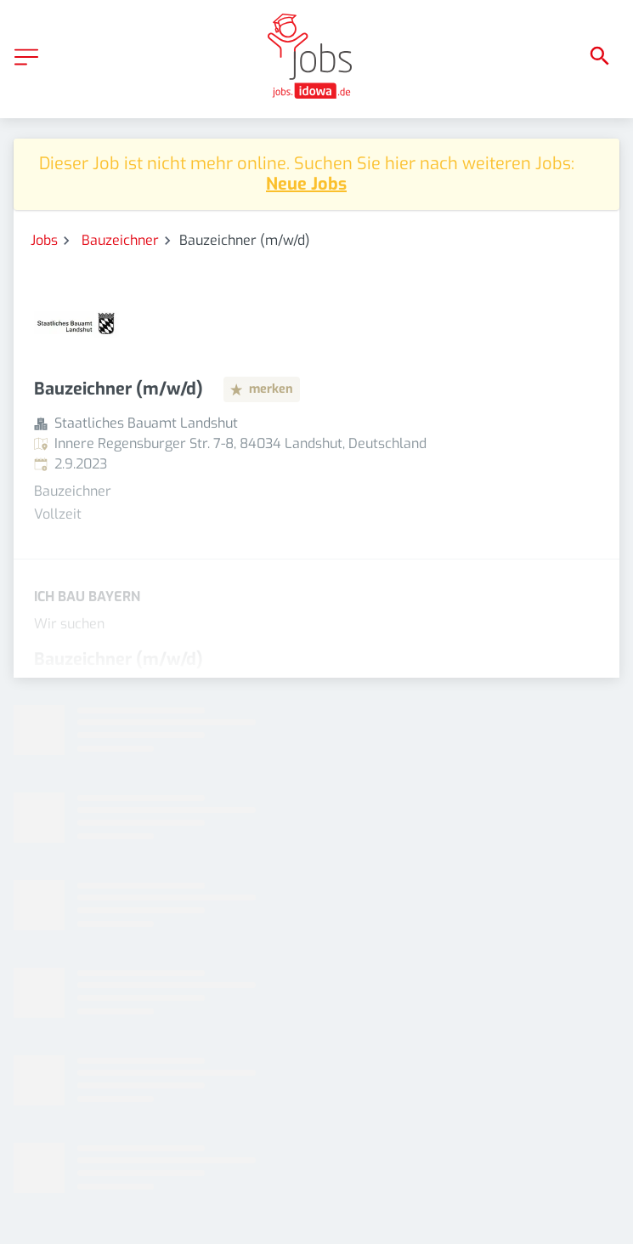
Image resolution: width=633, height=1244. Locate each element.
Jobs (44, 240)
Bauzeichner (120, 240)
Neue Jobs (306, 184)
